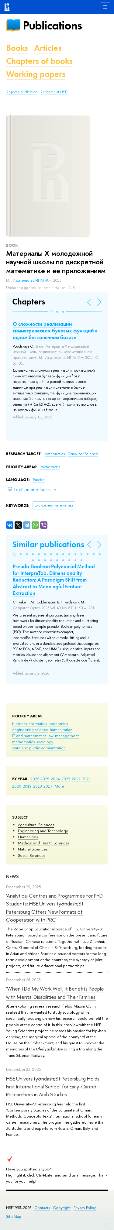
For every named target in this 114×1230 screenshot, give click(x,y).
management (67, 735)
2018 (37, 786)
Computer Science (82, 454)
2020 (16, 786)
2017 (47, 786)
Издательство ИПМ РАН (32, 280)
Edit (105, 1224)
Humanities (28, 837)
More (59, 786)
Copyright (62, 1207)
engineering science (30, 729)
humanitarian (61, 729)
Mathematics (55, 454)
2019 (27, 786)
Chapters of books (39, 61)
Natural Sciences (32, 849)
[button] (51, 312)
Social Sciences (31, 855)
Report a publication (21, 92)
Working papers (35, 74)
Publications (52, 25)
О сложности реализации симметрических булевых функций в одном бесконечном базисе (55, 331)
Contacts (42, 1207)
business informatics (29, 723)
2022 (76, 779)
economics (58, 723)
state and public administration (39, 748)
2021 (86, 779)
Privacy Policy (85, 1207)
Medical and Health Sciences (43, 843)
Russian (39, 479)
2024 (55, 779)
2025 (44, 779)
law (51, 735)
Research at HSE (53, 92)
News (12, 876)
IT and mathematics (29, 735)
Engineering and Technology (43, 830)
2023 (65, 779)
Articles (47, 48)
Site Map (13, 1216)
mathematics (23, 741)
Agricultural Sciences (36, 824)
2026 (34, 779)
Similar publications (48, 544)
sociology (44, 741)
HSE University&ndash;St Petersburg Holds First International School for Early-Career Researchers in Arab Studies (52, 1086)
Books (17, 48)
